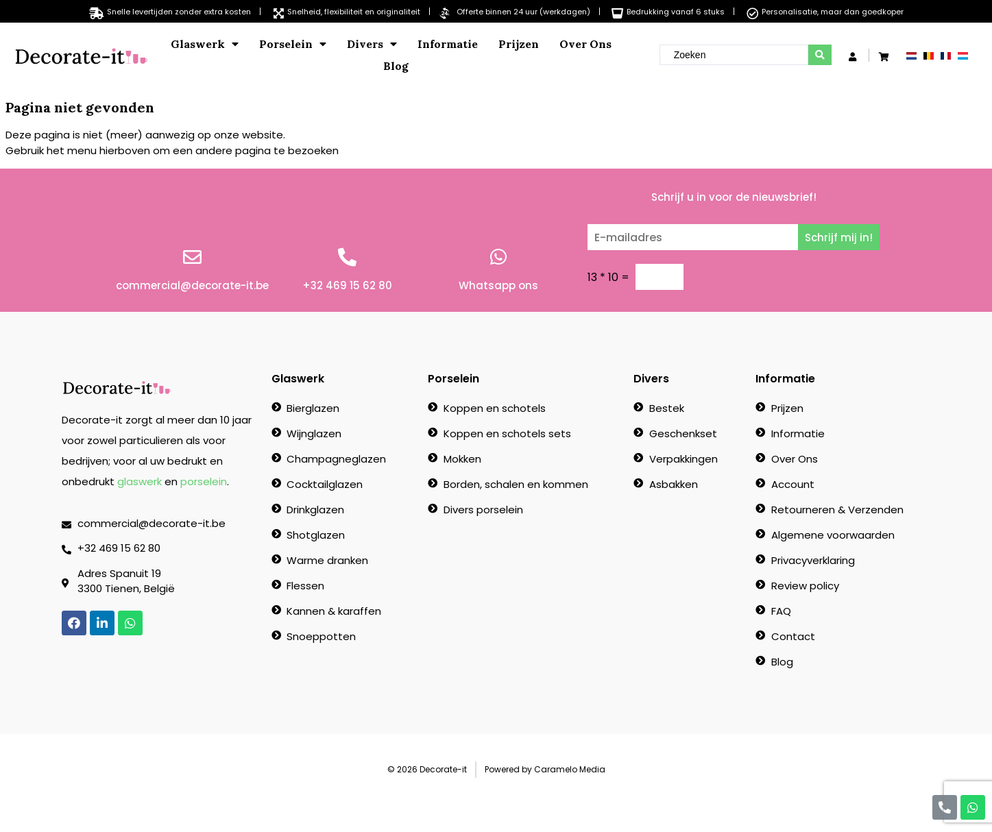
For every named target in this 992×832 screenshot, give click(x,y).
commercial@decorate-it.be (192, 285)
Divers (372, 44)
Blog (396, 66)
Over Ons (585, 44)
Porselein (292, 44)
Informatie (448, 44)
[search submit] (820, 55)
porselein (203, 481)
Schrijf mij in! (839, 237)
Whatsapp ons (498, 285)
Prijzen (518, 44)
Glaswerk (205, 44)
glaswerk (139, 481)
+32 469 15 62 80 (347, 285)
